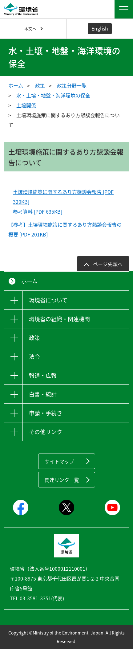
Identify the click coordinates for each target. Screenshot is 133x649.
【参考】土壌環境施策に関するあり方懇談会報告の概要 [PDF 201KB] (65, 229)
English (99, 28)
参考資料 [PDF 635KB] (37, 211)
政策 (40, 85)
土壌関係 (26, 105)
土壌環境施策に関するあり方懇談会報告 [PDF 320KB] (63, 196)
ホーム (15, 85)
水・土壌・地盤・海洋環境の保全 (53, 95)
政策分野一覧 (72, 85)
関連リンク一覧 (62, 479)
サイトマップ (59, 461)
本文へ (30, 28)
